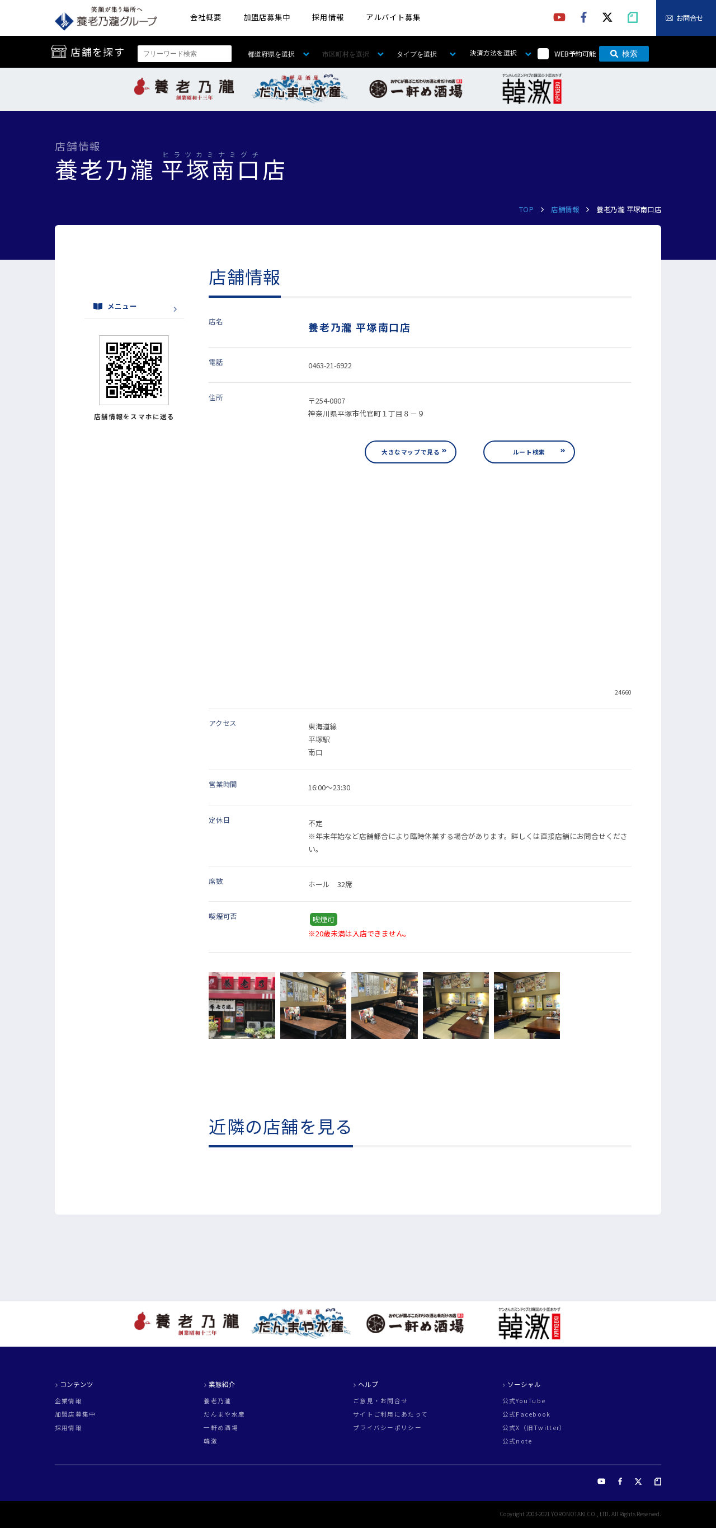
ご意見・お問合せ (380, 1401)
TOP (526, 209)
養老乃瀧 (217, 1401)
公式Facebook (526, 1415)
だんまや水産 (224, 1415)
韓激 (211, 1441)
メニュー (115, 306)
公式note (517, 1441)
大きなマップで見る (410, 452)
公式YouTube (524, 1401)
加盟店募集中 (266, 17)
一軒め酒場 (221, 1428)
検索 (624, 53)
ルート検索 (529, 452)
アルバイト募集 (393, 17)
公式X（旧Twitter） (534, 1428)
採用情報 (327, 17)
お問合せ (689, 18)
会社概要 (206, 17)
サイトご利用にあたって (390, 1415)
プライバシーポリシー (387, 1428)
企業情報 (68, 1401)
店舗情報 (565, 209)
